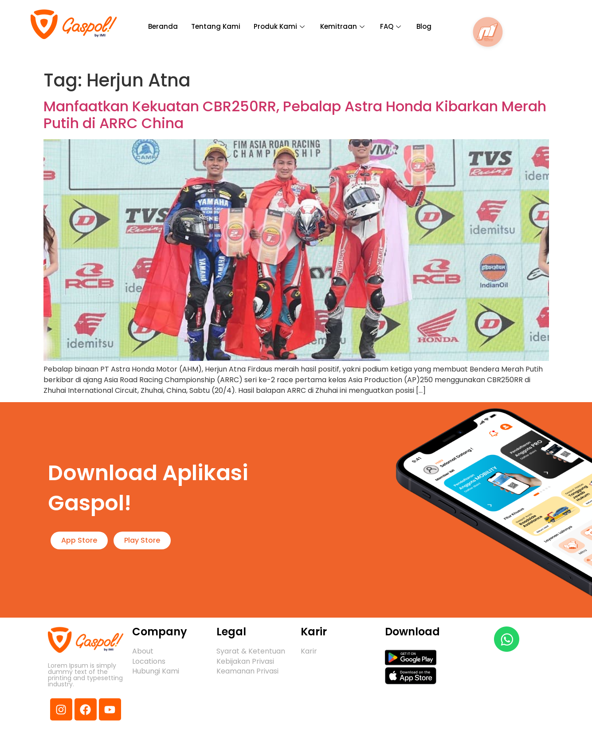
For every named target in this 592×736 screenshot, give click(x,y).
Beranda (163, 26)
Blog (423, 26)
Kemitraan (343, 26)
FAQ (391, 26)
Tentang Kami (215, 26)
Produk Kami (280, 26)
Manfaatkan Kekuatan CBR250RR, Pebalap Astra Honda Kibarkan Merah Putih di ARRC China (294, 114)
